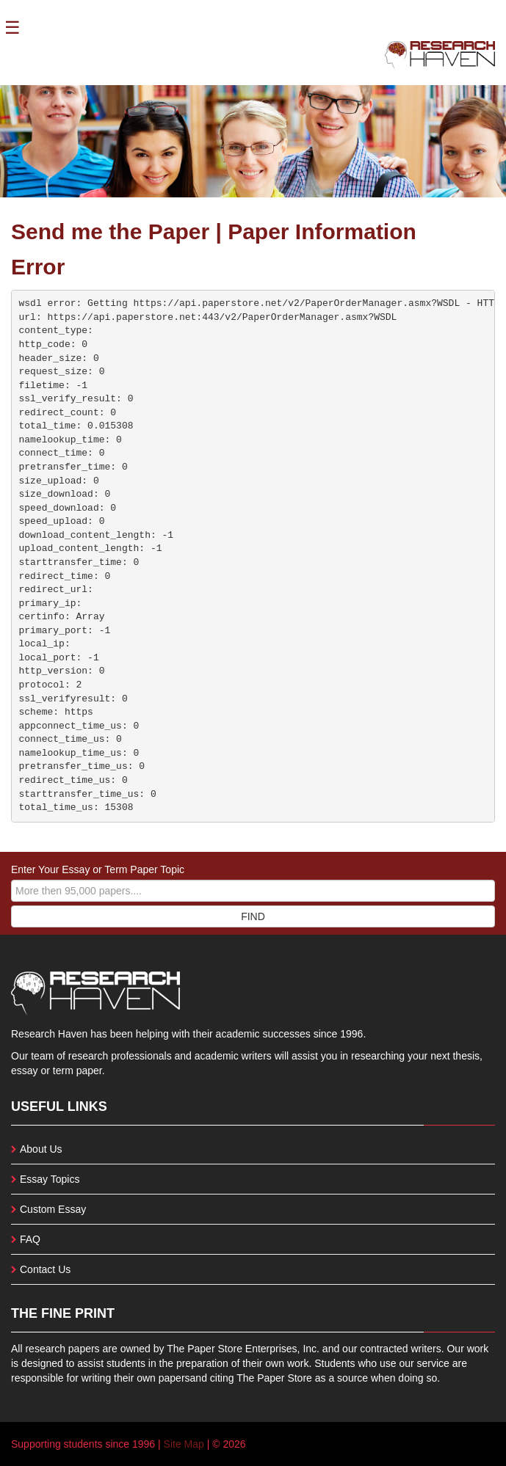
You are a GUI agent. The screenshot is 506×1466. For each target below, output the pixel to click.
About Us (41, 1149)
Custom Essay (53, 1209)
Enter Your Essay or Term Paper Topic (97, 869)
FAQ (30, 1239)
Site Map (184, 1444)
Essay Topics (49, 1179)
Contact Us (45, 1269)
